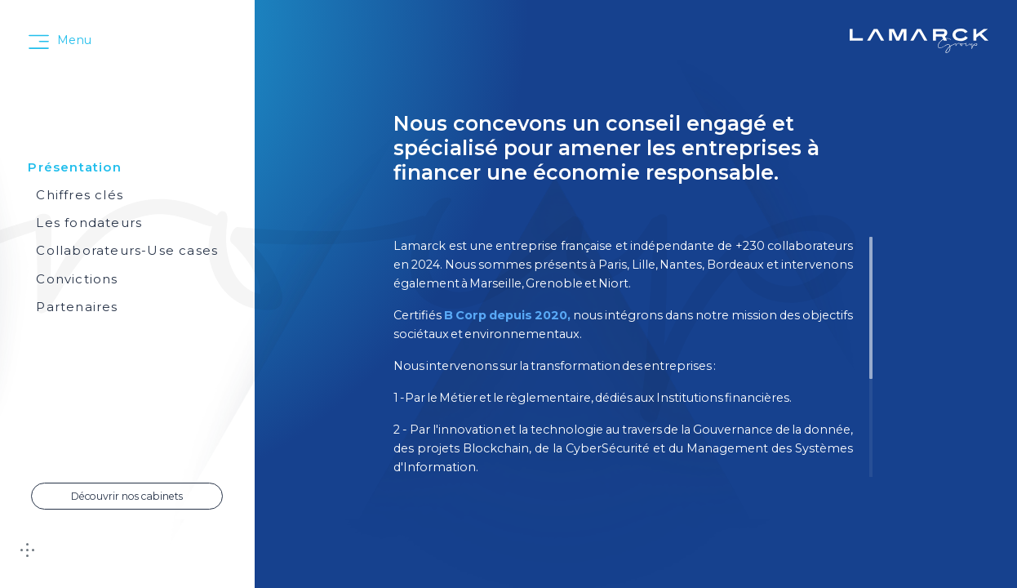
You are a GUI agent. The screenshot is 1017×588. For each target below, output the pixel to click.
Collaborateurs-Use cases (127, 250)
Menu (74, 40)
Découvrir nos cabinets (127, 496)
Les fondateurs (89, 222)
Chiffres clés (79, 195)
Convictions (77, 279)
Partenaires (77, 306)
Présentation (74, 167)
